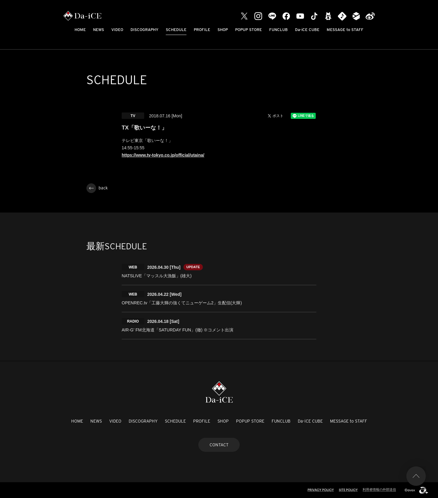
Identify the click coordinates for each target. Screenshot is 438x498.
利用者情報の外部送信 (379, 489)
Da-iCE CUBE (307, 29)
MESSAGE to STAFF (345, 29)
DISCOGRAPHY (144, 29)
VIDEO (117, 29)
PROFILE (202, 29)
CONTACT (219, 444)
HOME (80, 29)
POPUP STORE (248, 29)
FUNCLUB (278, 29)
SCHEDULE (176, 29)
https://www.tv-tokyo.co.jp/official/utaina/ (163, 155)
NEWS (98, 29)
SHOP (222, 29)
